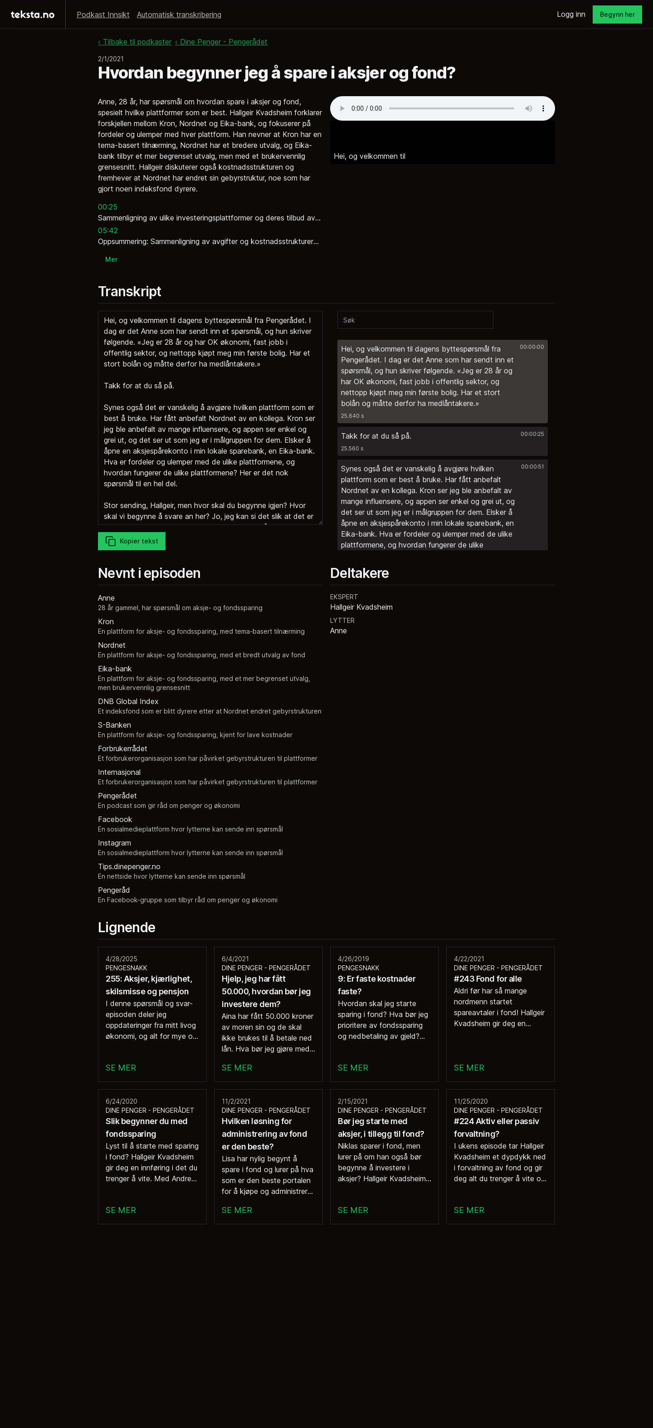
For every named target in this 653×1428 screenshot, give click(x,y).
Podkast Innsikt (103, 14)
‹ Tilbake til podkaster (134, 41)
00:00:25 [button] (532, 433)
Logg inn (571, 14)
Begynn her (617, 14)
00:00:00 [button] (532, 346)
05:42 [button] (108, 230)
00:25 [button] (107, 206)
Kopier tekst (131, 541)
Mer (111, 259)
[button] (442, 381)
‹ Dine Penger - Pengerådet (221, 41)
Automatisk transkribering (179, 14)
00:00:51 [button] (532, 466)
